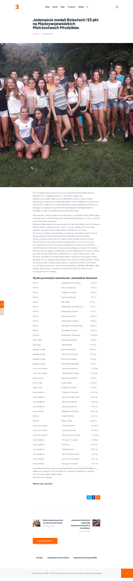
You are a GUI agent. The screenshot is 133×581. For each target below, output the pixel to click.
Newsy (36, 34)
